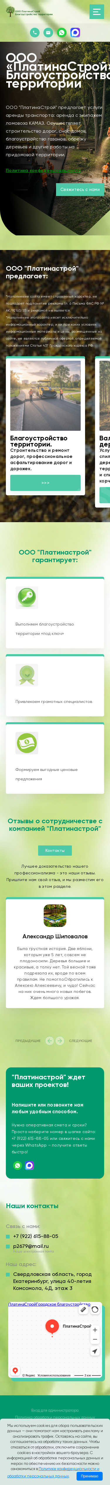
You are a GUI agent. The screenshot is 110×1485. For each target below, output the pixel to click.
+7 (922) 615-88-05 (35, 1236)
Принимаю (89, 1476)
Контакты (55, 850)
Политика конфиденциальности (43, 170)
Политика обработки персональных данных (55, 1417)
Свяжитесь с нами (80, 189)
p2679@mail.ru (31, 1246)
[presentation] (35, 1040)
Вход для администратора (55, 1410)
